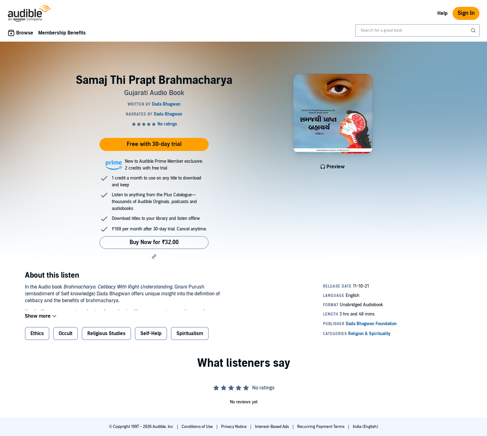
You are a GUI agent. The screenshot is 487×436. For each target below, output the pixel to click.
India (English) (365, 426)
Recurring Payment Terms (321, 426)
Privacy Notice (234, 426)
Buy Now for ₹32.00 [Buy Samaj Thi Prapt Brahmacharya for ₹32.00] (154, 242)
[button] (154, 256)
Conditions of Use (198, 426)
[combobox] (417, 30)
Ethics (37, 338)
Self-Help (151, 338)
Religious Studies (106, 338)
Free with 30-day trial (154, 144)
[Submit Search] (474, 30)
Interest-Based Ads (272, 426)
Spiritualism (189, 338)
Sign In (466, 13)
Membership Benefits (62, 33)
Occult (65, 338)
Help (442, 13)
